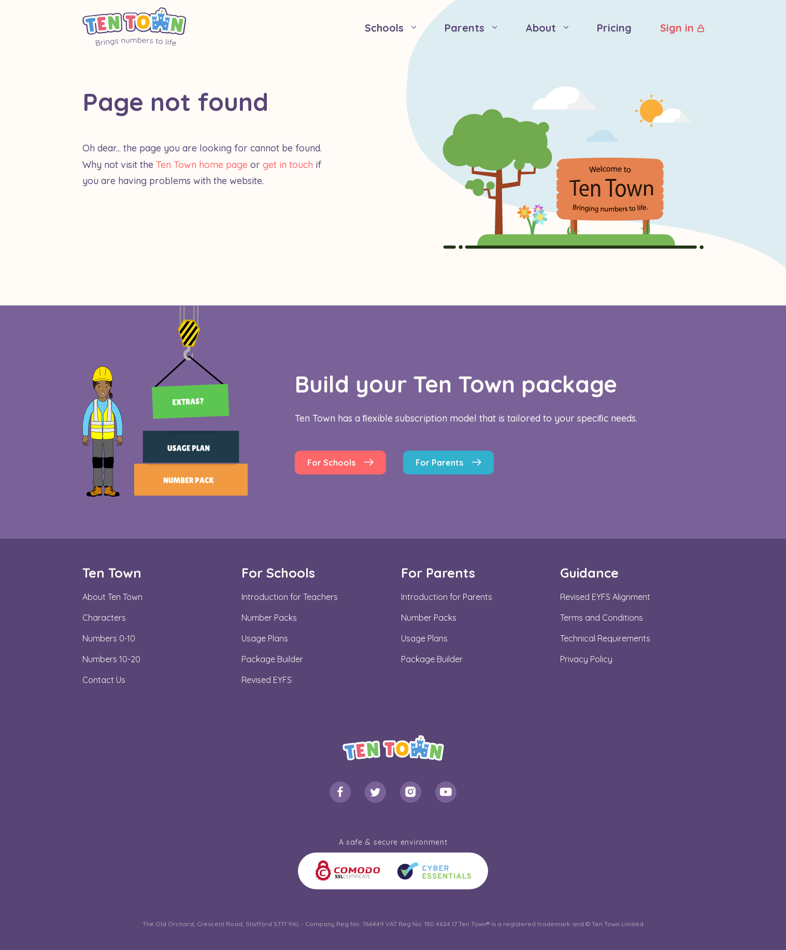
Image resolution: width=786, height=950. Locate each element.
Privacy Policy (586, 659)
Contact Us (103, 680)
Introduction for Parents (446, 597)
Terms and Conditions (601, 617)
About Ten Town (112, 597)
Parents (464, 27)
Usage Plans (264, 638)
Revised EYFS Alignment (605, 597)
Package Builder (272, 659)
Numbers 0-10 (108, 638)
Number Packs (269, 617)
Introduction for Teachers (289, 597)
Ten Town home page (202, 165)
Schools (384, 27)
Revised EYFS (266, 680)
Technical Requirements (605, 638)
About (540, 27)
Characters (104, 617)
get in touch (288, 165)
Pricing (614, 27)
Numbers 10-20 (111, 659)
